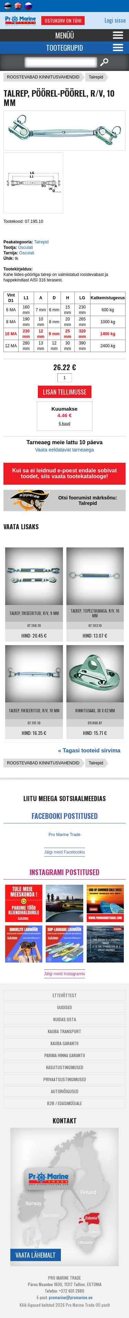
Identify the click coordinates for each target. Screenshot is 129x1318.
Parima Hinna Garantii (64, 1055)
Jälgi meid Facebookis (64, 852)
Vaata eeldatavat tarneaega (64, 449)
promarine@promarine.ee (71, 1297)
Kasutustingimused (64, 1067)
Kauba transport (64, 1031)
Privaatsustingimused (64, 1079)
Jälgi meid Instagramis (64, 973)
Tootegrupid (64, 48)
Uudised (64, 1007)
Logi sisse (115, 20)
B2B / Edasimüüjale (64, 1103)
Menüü (64, 35)
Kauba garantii (64, 1043)
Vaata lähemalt (35, 1254)
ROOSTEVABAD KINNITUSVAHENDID (43, 77)
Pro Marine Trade (64, 834)
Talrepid (96, 77)
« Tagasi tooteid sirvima (89, 750)
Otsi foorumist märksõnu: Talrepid (87, 500)
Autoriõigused (64, 1091)
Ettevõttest (65, 995)
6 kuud (64, 423)
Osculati (25, 247)
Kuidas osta (64, 1019)
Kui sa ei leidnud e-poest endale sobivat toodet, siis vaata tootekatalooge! (64, 473)
